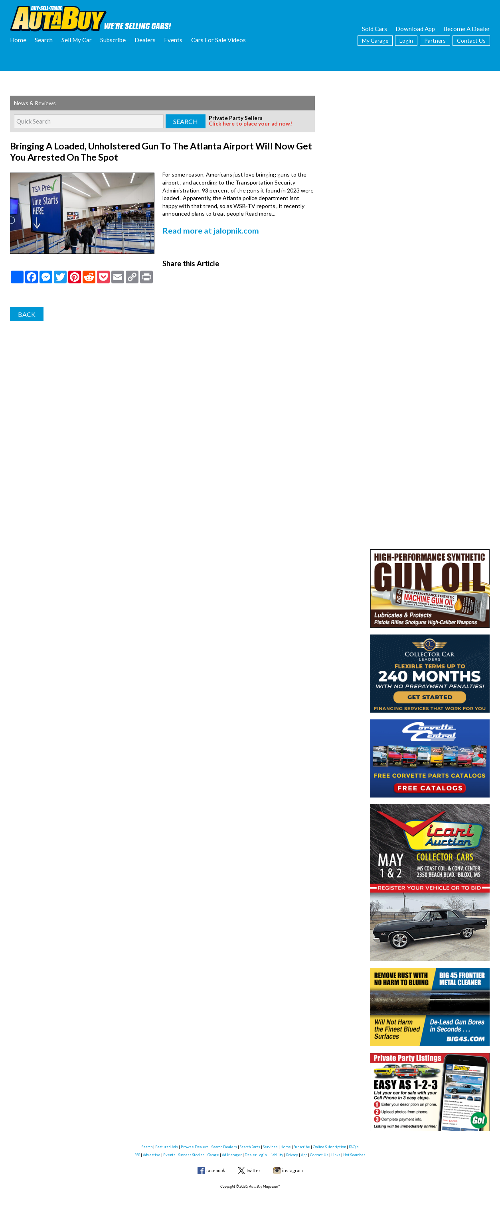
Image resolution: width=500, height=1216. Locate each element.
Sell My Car (76, 39)
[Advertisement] (430, 145)
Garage (213, 1155)
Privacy (292, 1155)
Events (173, 39)
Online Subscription (329, 1147)
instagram (292, 1170)
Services (270, 1147)
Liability (276, 1155)
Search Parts (250, 1147)
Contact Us (471, 40)
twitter (254, 1170)
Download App (415, 28)
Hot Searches (354, 1155)
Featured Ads (166, 1147)
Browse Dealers (195, 1147)
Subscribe (113, 39)
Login (406, 40)
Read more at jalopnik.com (206, 226)
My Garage (375, 40)
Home (18, 39)
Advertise (151, 1155)
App (304, 1155)
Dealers (145, 39)
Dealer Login (256, 1155)
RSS (137, 1155)
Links (335, 1155)
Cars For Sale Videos (218, 39)
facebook (215, 1170)
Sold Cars (374, 28)
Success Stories (191, 1155)
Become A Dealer (466, 28)
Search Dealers (224, 1147)
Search (44, 39)
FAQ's (354, 1147)
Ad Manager (232, 1155)
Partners (435, 40)
